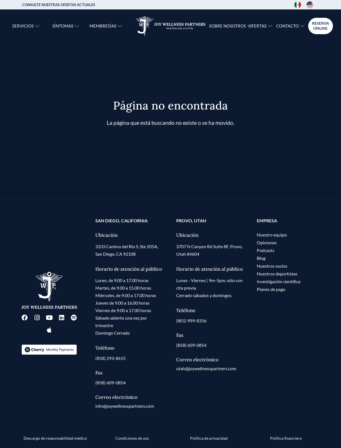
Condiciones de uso (132, 438)
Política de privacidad (209, 438)
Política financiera (286, 438)
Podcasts (265, 250)
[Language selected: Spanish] (306, 5)
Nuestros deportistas (277, 273)
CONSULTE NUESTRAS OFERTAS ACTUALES (58, 5)
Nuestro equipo (272, 234)
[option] (311, 4)
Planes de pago (271, 289)
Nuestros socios (272, 265)
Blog (261, 258)
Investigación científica (278, 281)
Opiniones (267, 242)
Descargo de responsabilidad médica (55, 438)
